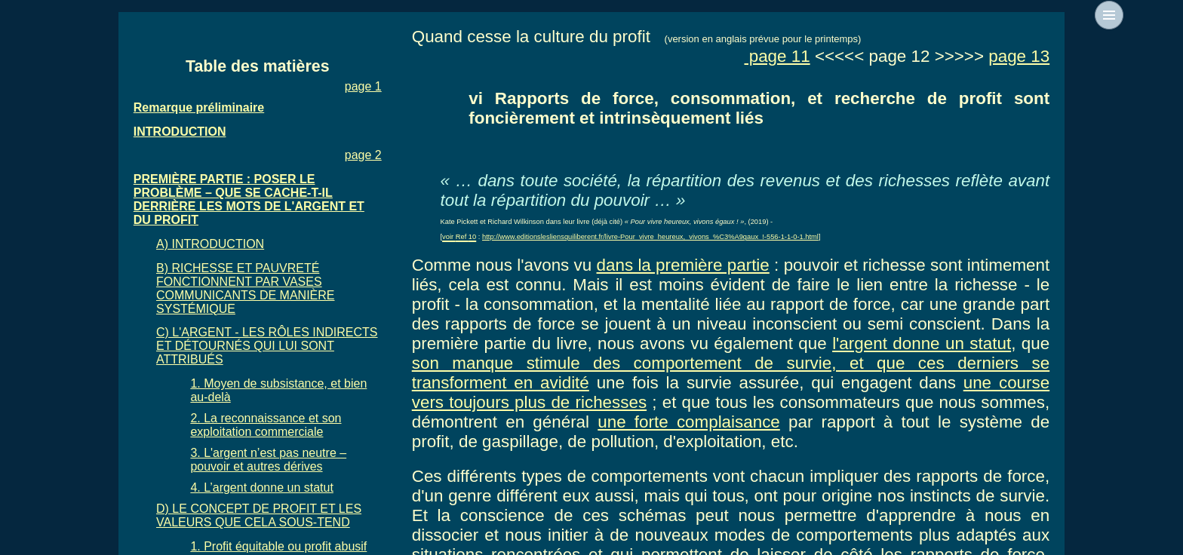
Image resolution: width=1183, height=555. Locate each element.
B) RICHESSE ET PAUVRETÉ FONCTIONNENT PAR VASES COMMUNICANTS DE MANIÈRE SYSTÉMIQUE (245, 288)
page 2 (363, 155)
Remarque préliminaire (199, 107)
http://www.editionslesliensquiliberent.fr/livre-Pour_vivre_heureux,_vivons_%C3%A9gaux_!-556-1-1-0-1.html (650, 237)
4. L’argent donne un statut (261, 487)
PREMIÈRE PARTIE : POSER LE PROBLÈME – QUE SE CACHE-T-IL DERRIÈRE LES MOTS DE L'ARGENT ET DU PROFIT (249, 199)
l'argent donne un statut (921, 343)
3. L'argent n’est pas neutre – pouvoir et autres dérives (268, 459)
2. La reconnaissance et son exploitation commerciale (265, 425)
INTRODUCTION (180, 131)
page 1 (363, 86)
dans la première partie (683, 265)
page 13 (1018, 56)
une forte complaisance (689, 421)
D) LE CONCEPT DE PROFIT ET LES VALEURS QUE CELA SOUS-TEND (258, 515)
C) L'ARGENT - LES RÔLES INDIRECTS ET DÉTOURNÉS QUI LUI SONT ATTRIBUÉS (266, 346)
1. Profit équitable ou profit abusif (278, 546)
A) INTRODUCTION (210, 244)
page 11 (777, 56)
